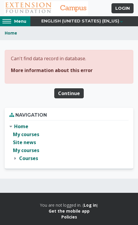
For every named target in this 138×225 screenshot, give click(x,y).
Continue (69, 93)
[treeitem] (69, 143)
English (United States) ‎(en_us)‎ (80, 21)
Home (11, 33)
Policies (69, 217)
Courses (28, 158)
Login (122, 8)
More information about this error (52, 70)
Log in (90, 205)
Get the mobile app (69, 211)
